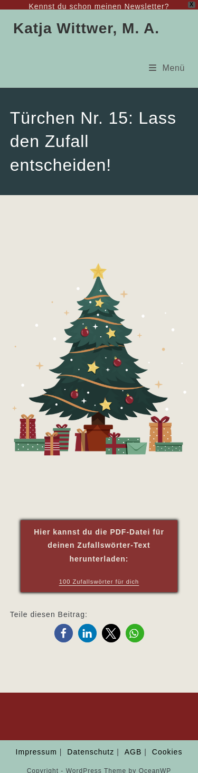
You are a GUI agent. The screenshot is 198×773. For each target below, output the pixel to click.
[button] (63, 626)
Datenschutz (90, 745)
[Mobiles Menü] (167, 60)
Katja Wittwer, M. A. (86, 21)
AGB (133, 745)
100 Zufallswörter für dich (99, 574)
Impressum (36, 745)
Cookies (167, 745)
